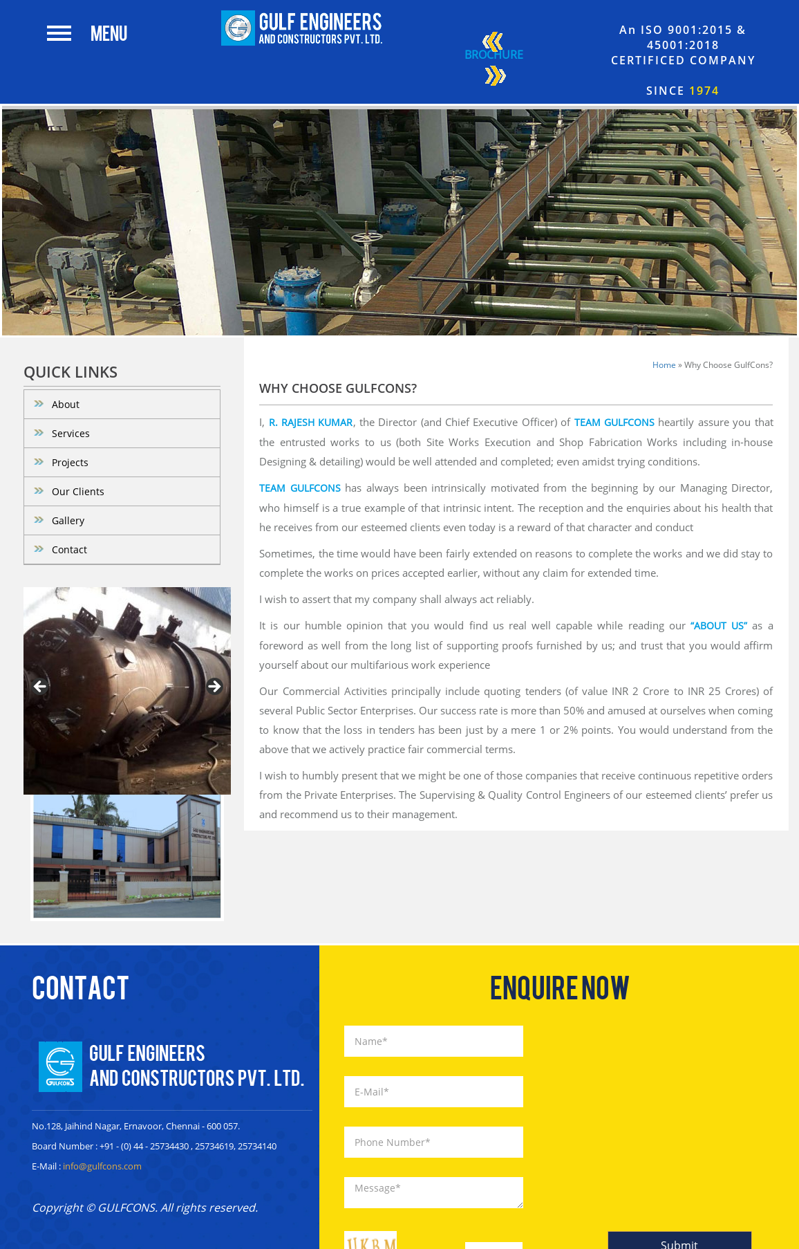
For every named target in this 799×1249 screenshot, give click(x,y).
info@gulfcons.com (102, 1166)
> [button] (213, 687)
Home (664, 365)
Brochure (493, 61)
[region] (127, 691)
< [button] (40, 687)
